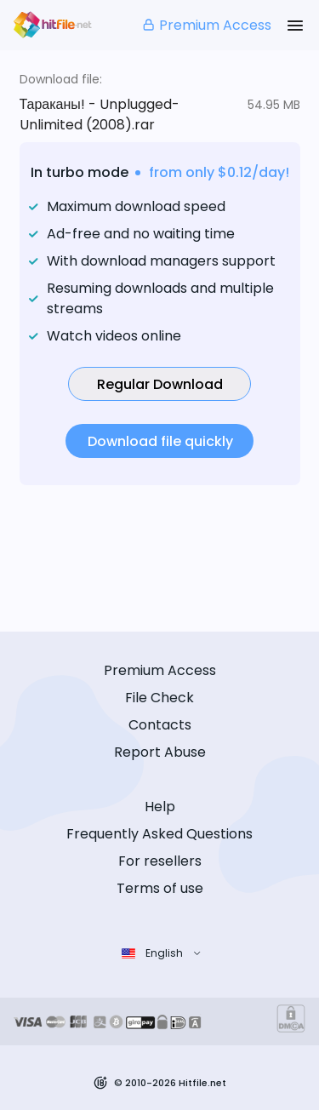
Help (160, 806)
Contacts (159, 725)
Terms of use (160, 888)
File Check (159, 697)
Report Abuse (160, 752)
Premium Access (206, 25)
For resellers (160, 861)
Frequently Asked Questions (159, 834)
